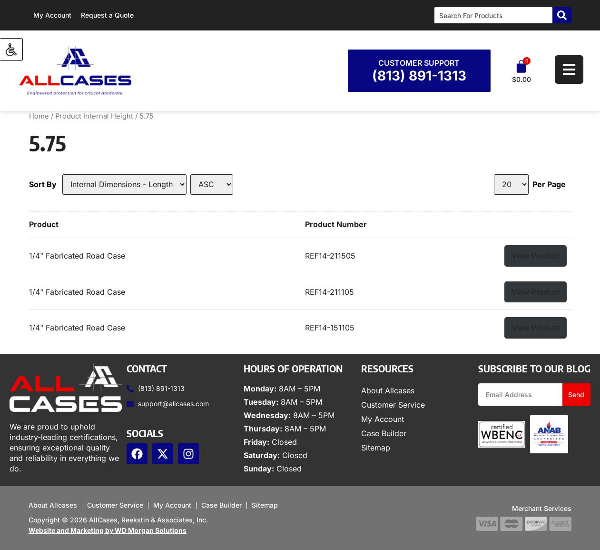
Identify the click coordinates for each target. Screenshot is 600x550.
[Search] (561, 15)
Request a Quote (107, 15)
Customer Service (393, 405)
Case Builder (383, 433)
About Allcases (387, 390)
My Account (52, 15)
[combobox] (493, 15)
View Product (535, 255)
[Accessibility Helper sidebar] (11, 49)
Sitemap (375, 447)
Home (39, 116)
